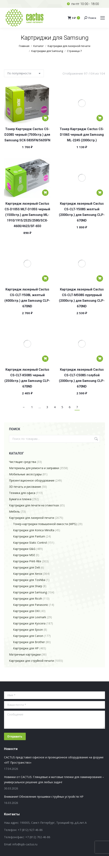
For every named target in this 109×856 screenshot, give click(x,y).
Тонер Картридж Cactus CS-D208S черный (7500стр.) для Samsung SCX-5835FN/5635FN (27, 134)
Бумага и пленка (20, 499)
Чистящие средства (22, 462)
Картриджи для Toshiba (29, 580)
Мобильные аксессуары (25, 474)
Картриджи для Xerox (27, 574)
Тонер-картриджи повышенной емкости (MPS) (45, 524)
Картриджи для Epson (28, 629)
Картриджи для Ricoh (27, 598)
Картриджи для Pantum (29, 536)
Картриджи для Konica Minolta (33, 530)
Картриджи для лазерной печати (31, 518)
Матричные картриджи (25, 654)
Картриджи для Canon (28, 636)
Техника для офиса (22, 493)
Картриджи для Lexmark (29, 617)
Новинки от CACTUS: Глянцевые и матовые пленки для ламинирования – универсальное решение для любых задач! (54, 779)
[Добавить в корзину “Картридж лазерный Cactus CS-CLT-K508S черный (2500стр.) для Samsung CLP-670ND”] (45, 358)
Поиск (96, 439)
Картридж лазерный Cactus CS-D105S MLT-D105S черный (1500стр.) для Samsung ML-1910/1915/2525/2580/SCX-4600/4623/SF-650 (27, 215)
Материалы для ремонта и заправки (34, 468)
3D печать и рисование (25, 487)
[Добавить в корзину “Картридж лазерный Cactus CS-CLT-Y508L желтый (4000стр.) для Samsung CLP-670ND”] (45, 278)
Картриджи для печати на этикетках (34, 505)
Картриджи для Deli (26, 567)
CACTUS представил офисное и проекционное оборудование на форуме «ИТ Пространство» (54, 759)
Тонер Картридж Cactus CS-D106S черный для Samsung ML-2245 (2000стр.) (82, 134)
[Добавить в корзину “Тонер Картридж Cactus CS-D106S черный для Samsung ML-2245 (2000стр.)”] (100, 118)
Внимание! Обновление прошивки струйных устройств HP (43, 796)
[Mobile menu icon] (102, 17)
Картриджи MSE (24, 555)
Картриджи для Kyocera (29, 623)
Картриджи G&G (24, 549)
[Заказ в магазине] (24, 73)
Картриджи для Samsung (30, 592)
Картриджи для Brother (29, 642)
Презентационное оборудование (31, 480)
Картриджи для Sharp (27, 586)
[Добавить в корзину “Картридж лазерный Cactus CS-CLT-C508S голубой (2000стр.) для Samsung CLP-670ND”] (100, 358)
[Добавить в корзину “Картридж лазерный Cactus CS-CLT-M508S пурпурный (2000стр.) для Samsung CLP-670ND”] (100, 278)
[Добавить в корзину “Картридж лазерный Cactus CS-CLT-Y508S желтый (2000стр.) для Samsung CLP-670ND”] (100, 192)
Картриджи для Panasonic (30, 605)
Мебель (14, 511)
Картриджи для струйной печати (31, 661)
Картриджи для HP (26, 648)
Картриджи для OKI (26, 611)
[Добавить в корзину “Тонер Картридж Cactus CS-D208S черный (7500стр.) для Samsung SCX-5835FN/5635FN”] (45, 118)
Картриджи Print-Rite (27, 561)
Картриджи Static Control (30, 542)
